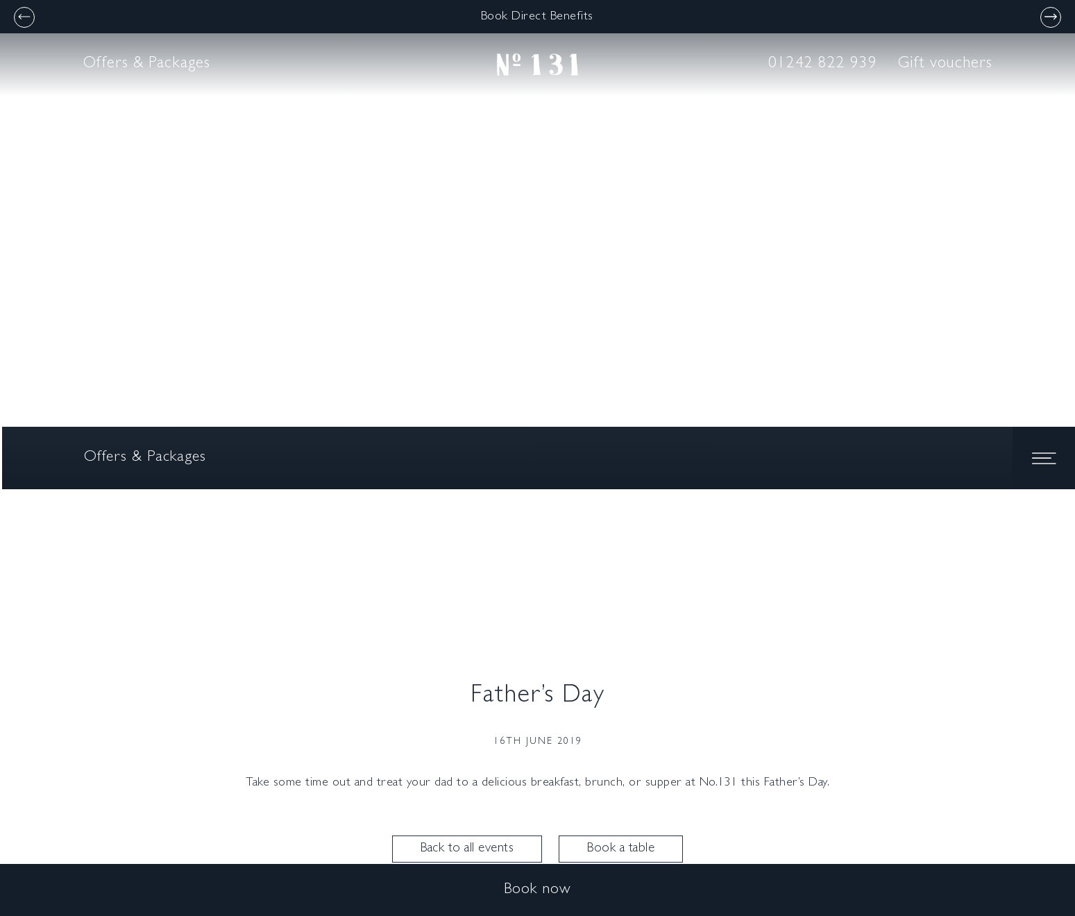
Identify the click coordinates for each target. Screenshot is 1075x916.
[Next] (1050, 17)
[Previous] (24, 17)
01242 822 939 (822, 64)
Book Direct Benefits (537, 17)
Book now (537, 890)
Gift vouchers (945, 64)
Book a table (620, 849)
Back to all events (467, 849)
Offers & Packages (146, 64)
